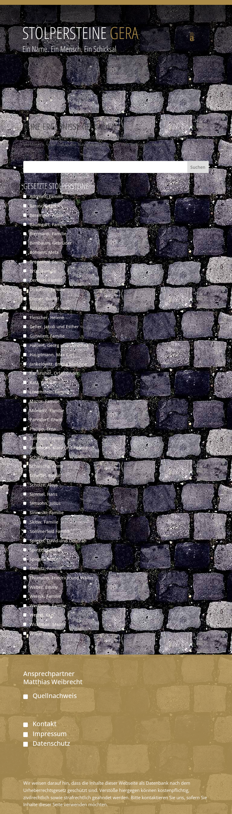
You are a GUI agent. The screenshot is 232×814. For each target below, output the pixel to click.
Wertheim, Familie (48, 605)
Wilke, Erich (41, 633)
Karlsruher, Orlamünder (54, 373)
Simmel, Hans (43, 494)
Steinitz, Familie (46, 568)
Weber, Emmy (44, 587)
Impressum (50, 733)
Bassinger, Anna (46, 215)
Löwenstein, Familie (49, 392)
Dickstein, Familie (47, 289)
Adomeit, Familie (46, 196)
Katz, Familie (42, 382)
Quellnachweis (55, 695)
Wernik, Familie (45, 596)
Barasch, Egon (44, 206)
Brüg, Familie (43, 271)
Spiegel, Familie (45, 550)
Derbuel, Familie (46, 280)
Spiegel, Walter (45, 559)
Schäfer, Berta (44, 457)
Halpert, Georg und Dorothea (59, 345)
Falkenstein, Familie (50, 308)
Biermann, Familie (48, 233)
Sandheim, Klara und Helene (59, 447)
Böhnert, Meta (44, 252)
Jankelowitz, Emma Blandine (58, 364)
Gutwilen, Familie (47, 336)
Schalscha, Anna (46, 466)
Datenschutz (51, 743)
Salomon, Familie (47, 438)
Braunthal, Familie (48, 261)
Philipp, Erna (43, 429)
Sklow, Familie (44, 522)
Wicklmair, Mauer (48, 624)
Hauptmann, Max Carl (52, 354)
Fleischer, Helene (47, 317)
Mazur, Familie (45, 401)
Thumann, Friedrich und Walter (62, 578)
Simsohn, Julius (45, 503)
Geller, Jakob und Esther (54, 326)
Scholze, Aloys (44, 485)
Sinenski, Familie (47, 512)
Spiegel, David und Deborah (58, 540)
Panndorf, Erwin (46, 419)
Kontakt (44, 723)
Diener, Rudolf (44, 299)
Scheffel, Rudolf (46, 475)
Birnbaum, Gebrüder (51, 243)
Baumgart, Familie (48, 224)
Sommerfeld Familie (50, 531)
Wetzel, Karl (42, 615)
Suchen (197, 167)
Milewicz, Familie (47, 410)
